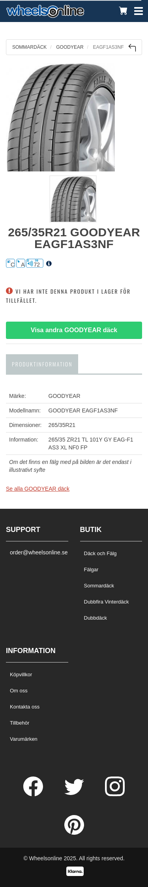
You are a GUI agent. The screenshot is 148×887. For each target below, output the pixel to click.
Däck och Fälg (100, 553)
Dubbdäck (95, 618)
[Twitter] (75, 794)
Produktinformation (42, 364)
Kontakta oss (24, 707)
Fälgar (91, 569)
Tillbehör (19, 723)
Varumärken (23, 739)
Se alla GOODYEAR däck (37, 489)
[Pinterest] (74, 833)
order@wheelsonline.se (37, 552)
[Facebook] (33, 794)
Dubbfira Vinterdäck (106, 602)
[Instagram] (115, 794)
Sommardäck (99, 586)
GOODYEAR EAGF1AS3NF (83, 410)
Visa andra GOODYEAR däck (74, 330)
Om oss (19, 691)
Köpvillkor (21, 674)
